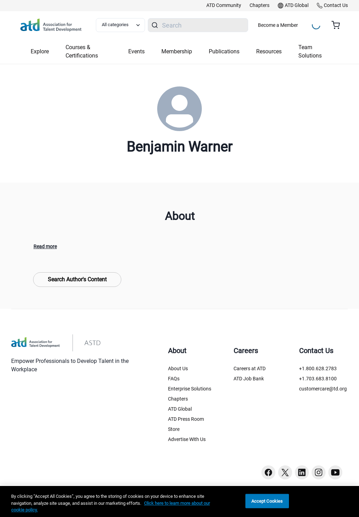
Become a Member (278, 25)
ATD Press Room (186, 419)
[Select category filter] (120, 25)
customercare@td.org (323, 388)
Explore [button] (40, 51)
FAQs (174, 378)
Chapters (178, 399)
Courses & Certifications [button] (82, 51)
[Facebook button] (268, 472)
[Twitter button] (285, 472)
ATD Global (180, 409)
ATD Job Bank (249, 378)
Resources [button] (269, 51)
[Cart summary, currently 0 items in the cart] (338, 25)
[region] (179, 501)
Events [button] (136, 51)
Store (174, 429)
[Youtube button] (335, 472)
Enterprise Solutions (189, 388)
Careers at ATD (250, 368)
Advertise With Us (187, 439)
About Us (178, 368)
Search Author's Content (77, 279)
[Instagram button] (319, 472)
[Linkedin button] (302, 472)
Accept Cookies (267, 500)
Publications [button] (224, 51)
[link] (223, 5)
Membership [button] (176, 51)
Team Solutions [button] (310, 51)
